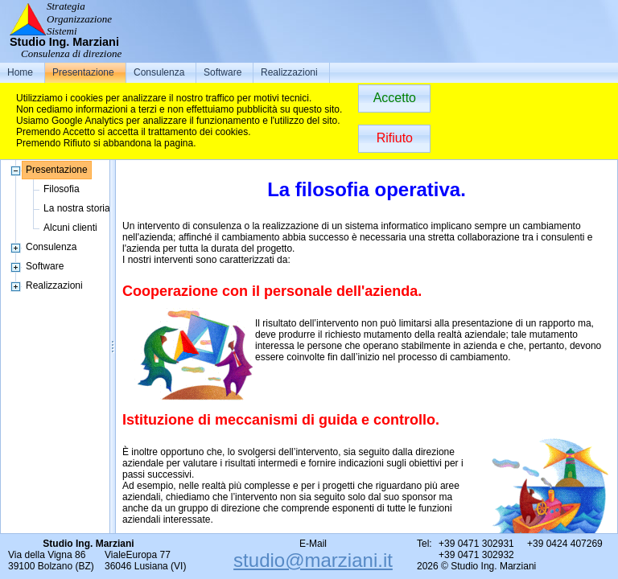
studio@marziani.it (313, 560)
